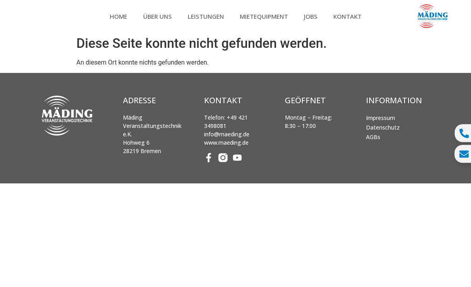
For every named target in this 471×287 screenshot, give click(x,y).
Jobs (310, 16)
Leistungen (206, 16)
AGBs (373, 137)
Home (118, 16)
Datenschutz (383, 127)
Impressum (380, 118)
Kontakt (347, 16)
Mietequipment (264, 16)
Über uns (157, 16)
